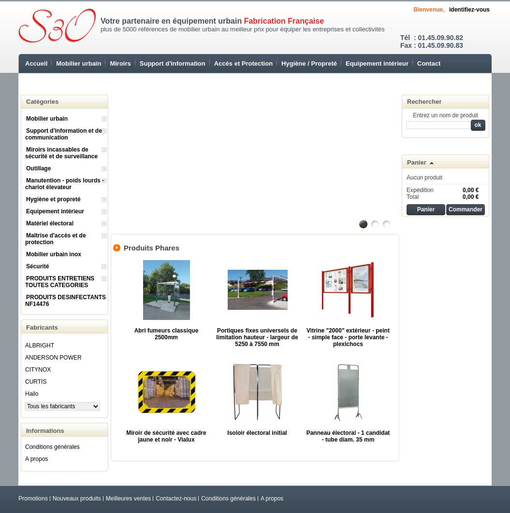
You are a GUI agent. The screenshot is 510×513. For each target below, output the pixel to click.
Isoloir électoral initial (257, 433)
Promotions (33, 498)
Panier (416, 162)
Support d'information (172, 63)
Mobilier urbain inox (53, 254)
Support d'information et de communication (63, 134)
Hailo (31, 393)
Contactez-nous (176, 498)
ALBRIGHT (39, 345)
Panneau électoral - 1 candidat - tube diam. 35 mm (348, 436)
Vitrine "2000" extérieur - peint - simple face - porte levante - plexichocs (348, 337)
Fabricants (42, 327)
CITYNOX (38, 369)
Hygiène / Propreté (309, 63)
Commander (465, 209)
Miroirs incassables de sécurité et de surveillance (61, 153)
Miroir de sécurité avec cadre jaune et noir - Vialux (166, 436)
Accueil (36, 63)
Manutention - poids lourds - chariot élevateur (64, 184)
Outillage (38, 168)
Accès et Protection (243, 63)
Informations (45, 430)
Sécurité (37, 266)
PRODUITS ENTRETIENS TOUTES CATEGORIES (59, 282)
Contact (428, 63)
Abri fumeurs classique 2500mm (166, 334)
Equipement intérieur (377, 63)
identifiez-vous (469, 9)
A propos (36, 459)
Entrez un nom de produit (445, 115)
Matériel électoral (49, 223)
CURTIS (35, 381)
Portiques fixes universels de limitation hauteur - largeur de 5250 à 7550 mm (257, 337)
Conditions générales (52, 447)
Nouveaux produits (77, 498)
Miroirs (120, 63)
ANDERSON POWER (53, 357)
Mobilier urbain (78, 63)
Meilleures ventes (128, 498)
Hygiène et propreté (53, 199)
